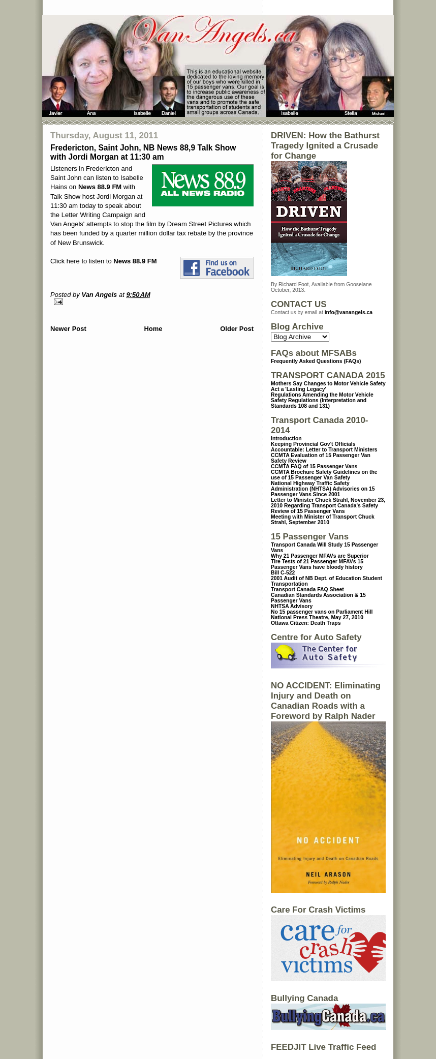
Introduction (286, 438)
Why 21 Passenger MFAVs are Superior (320, 556)
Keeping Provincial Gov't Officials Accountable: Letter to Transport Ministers (324, 446)
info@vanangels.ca (348, 312)
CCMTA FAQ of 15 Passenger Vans (314, 466)
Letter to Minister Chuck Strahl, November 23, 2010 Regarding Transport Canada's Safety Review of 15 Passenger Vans (328, 505)
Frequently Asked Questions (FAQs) (316, 361)
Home (153, 328)
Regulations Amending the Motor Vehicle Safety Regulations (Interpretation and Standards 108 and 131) (322, 400)
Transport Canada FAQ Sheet (307, 589)
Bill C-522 (283, 573)
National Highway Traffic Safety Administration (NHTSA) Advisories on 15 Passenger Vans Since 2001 (323, 488)
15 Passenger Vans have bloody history (317, 564)
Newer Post (68, 328)
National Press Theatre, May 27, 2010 (317, 617)
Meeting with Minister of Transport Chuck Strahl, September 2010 (323, 519)
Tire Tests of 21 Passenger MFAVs (313, 561)
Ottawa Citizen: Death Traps (305, 623)
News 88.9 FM (99, 187)
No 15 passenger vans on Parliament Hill (321, 612)
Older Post (237, 328)
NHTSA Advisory (292, 606)
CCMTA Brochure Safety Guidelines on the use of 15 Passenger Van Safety (324, 474)
